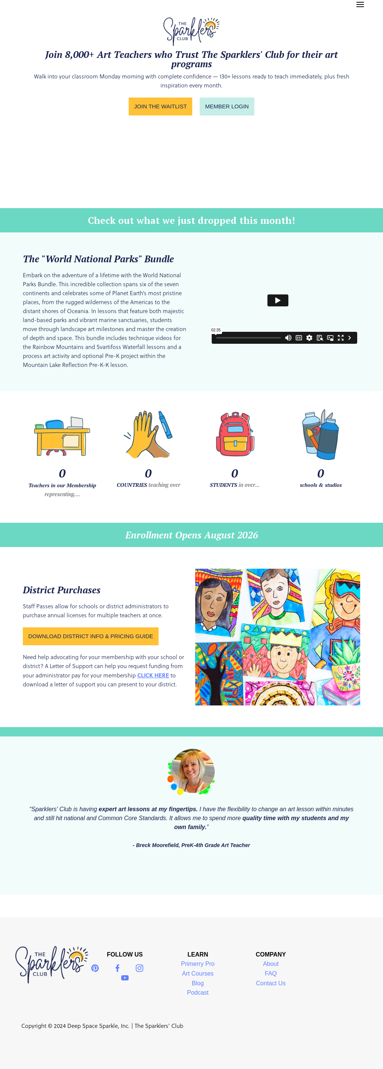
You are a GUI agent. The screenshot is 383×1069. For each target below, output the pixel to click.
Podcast (198, 992)
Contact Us (270, 983)
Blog (198, 983)
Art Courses (198, 973)
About (271, 964)
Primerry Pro (198, 964)
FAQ (271, 973)
